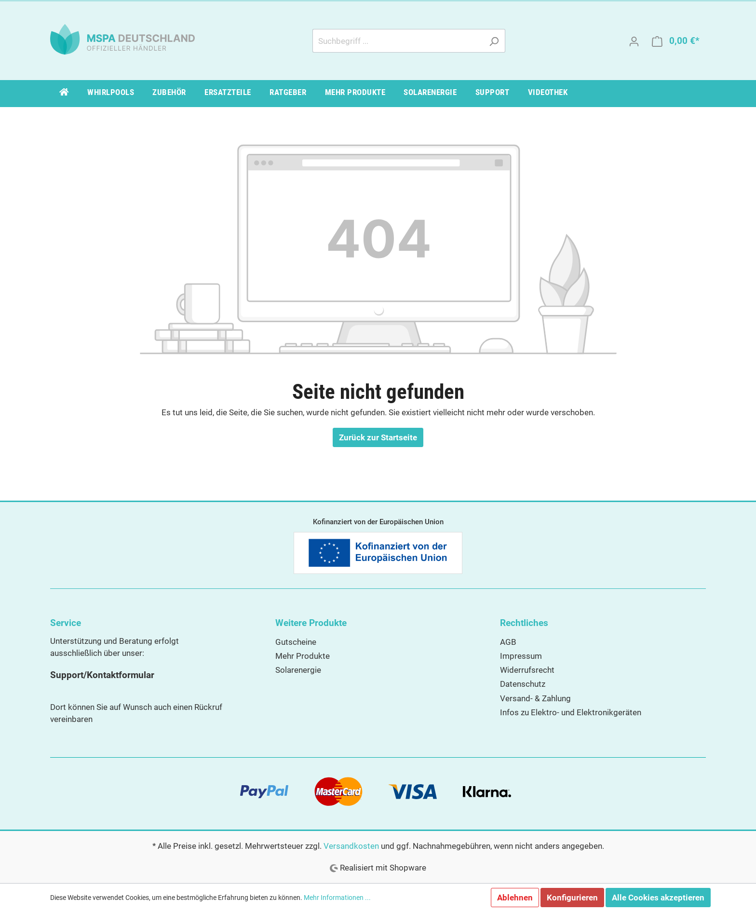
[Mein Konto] (634, 41)
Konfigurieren (572, 897)
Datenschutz (522, 684)
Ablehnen (515, 897)
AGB (508, 642)
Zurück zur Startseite (378, 437)
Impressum (521, 656)
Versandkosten (351, 846)
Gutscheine (295, 642)
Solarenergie (298, 670)
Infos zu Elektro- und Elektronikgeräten (570, 712)
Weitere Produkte (311, 622)
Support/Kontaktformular (102, 675)
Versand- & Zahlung (535, 698)
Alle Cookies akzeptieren (658, 897)
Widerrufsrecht (527, 670)
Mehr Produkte (302, 656)
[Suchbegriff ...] (397, 41)
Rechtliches (524, 622)
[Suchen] (494, 41)
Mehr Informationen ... (337, 898)
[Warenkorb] (676, 41)
